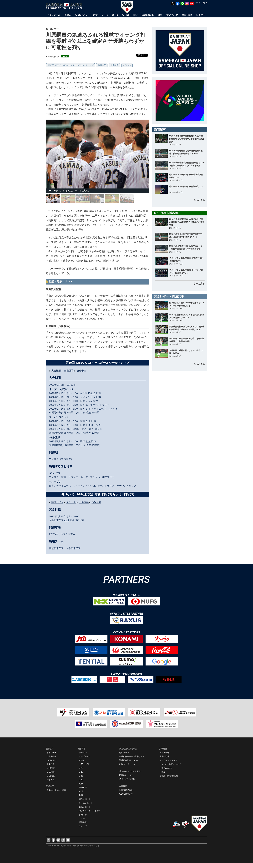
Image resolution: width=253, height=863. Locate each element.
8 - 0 (88, 421)
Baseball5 (83, 787)
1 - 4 (93, 397)
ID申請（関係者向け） (169, 776)
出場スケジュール (127, 764)
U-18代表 (51, 768)
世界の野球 (164, 756)
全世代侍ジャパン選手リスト (131, 756)
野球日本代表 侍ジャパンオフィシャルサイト (65, 6)
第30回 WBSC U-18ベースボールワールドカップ (70, 65)
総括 (81, 791)
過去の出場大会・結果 (56, 790)
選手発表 (83, 822)
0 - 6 (93, 393)
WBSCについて (126, 794)
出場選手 (69, 370)
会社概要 (123, 786)
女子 (81, 783)
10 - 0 (89, 404)
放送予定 (81, 370)
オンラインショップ (168, 760)
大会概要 (56, 370)
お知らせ (83, 814)
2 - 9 (88, 408)
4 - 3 (94, 428)
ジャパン (83, 752)
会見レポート (85, 807)
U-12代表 (51, 776)
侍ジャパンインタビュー (89, 811)
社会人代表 (51, 756)
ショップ (83, 826)
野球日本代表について (129, 760)
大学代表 (50, 764)
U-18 (81, 772)
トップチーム (52, 752)
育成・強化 (164, 752)
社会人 (82, 760)
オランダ (127, 65)
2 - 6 (88, 441)
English (204, 3)
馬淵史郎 (102, 65)
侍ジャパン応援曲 (127, 779)
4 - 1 (66, 520)
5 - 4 (88, 401)
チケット (71, 502)
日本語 (197, 3)
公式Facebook (166, 768)
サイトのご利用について (170, 764)
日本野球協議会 (126, 790)
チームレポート (85, 803)
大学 (81, 768)
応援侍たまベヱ (126, 775)
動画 (81, 795)
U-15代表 (51, 772)
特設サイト (57, 502)
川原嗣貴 (114, 65)
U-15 (81, 776)
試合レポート (85, 799)
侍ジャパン (124, 752)
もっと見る (199, 200)
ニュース (83, 818)
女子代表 (50, 780)
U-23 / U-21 (52, 760)
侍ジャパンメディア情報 (130, 771)
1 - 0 (88, 425)
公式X (162, 772)
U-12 (81, 780)
